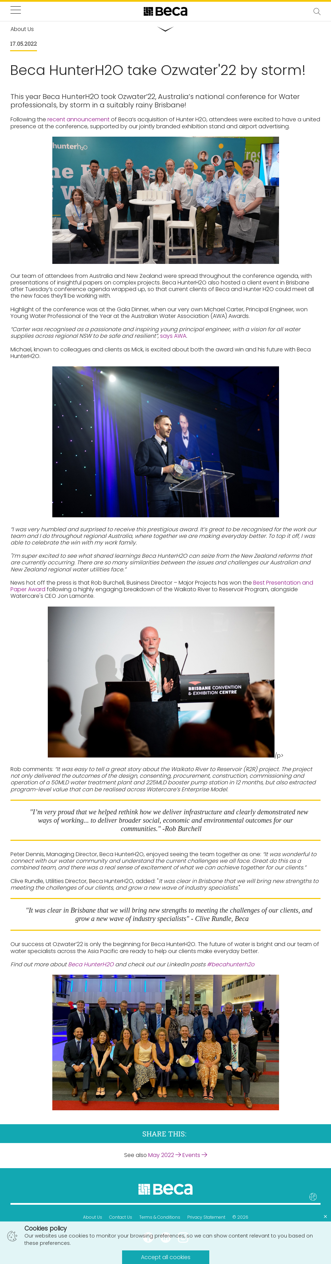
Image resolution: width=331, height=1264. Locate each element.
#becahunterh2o (230, 965)
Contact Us (120, 1217)
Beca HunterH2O (91, 965)
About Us (92, 1217)
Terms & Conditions (159, 1217)
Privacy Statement (206, 1217)
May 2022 (164, 1155)
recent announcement (78, 120)
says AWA (173, 336)
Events (194, 1155)
